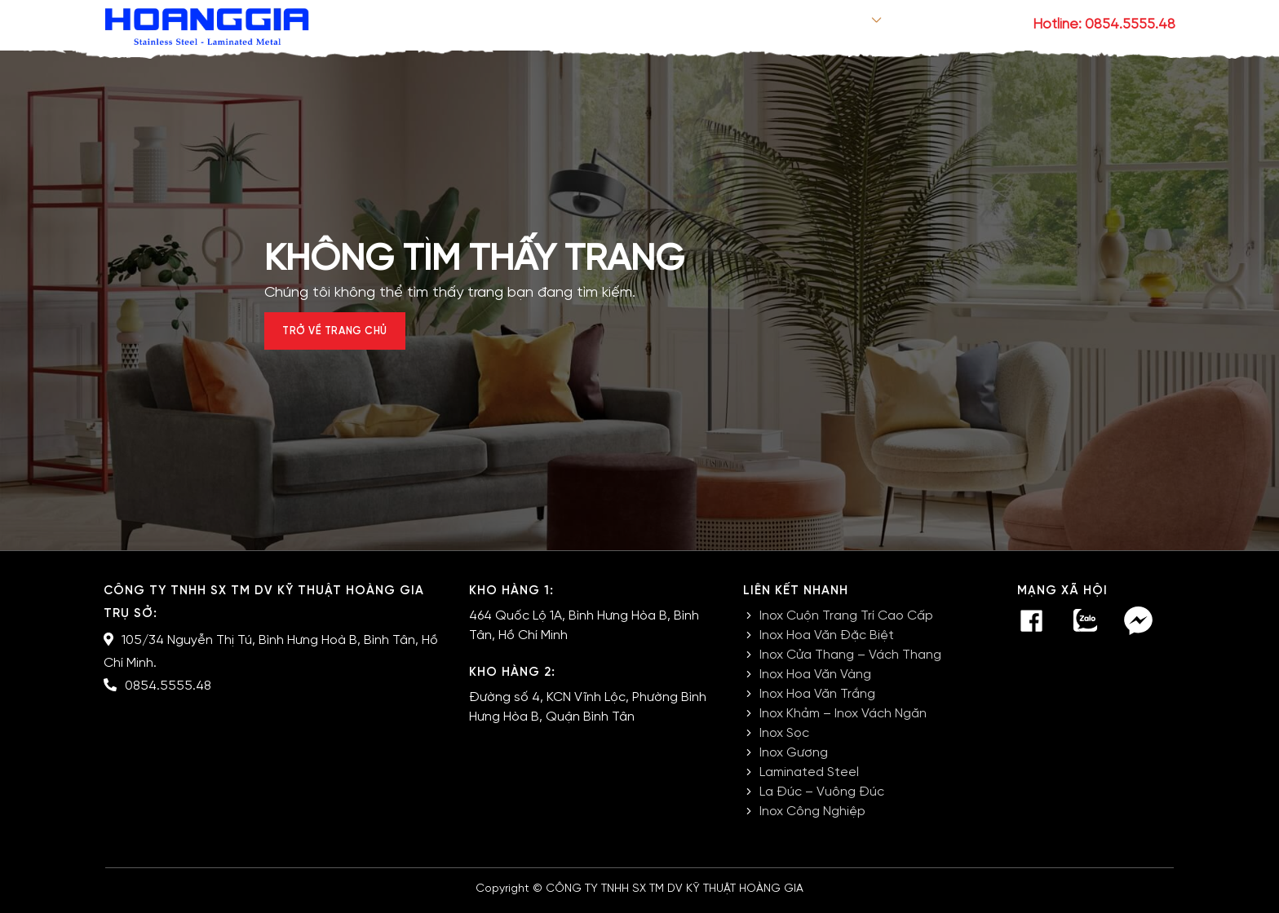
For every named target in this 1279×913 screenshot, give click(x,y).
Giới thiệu (722, 26)
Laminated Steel (809, 780)
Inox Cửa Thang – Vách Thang (850, 662)
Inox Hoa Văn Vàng (815, 682)
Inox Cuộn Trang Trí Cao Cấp (846, 623)
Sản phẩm (817, 26)
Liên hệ (988, 26)
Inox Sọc (784, 741)
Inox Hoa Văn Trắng (817, 701)
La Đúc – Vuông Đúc (821, 799)
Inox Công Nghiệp (812, 819)
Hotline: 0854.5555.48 (1104, 24)
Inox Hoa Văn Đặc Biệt (826, 643)
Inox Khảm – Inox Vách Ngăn (843, 721)
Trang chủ (622, 26)
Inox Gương (793, 760)
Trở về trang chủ (351, 335)
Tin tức (911, 26)
